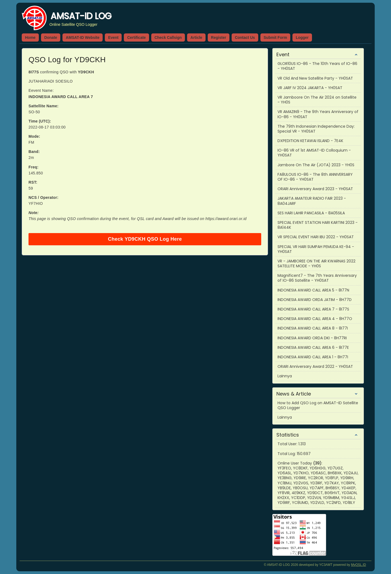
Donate (50, 37)
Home (30, 37)
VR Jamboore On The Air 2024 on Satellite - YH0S (317, 100)
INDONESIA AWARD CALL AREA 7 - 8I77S (313, 309)
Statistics (287, 434)
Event (113, 37)
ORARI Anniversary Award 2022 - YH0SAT (315, 366)
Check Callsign (168, 37)
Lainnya (285, 376)
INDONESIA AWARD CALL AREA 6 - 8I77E (313, 347)
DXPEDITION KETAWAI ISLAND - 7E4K (310, 140)
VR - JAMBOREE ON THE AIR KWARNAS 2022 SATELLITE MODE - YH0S (316, 263)
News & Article (293, 393)
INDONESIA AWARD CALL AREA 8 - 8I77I (313, 328)
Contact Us (245, 37)
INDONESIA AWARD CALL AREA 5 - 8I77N (313, 290)
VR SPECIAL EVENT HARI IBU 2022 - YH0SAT (316, 237)
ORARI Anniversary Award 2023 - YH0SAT (315, 189)
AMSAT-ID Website (82, 37)
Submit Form (275, 37)
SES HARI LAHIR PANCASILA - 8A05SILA (311, 213)
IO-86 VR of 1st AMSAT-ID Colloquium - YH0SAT (314, 153)
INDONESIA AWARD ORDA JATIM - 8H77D (315, 299)
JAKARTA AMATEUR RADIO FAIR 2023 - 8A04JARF (312, 201)
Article (196, 37)
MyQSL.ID (358, 565)
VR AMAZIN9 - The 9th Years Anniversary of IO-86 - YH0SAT (318, 114)
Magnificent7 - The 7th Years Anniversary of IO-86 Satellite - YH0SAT (317, 278)
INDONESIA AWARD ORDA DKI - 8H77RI (312, 338)
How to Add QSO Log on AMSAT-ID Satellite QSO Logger (318, 405)
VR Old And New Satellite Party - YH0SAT (315, 78)
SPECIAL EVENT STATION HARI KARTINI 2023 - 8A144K (318, 225)
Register (218, 37)
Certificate (136, 37)
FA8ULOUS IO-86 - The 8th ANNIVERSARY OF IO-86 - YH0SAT (315, 177)
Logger (302, 37)
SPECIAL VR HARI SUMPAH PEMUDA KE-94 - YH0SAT (316, 249)
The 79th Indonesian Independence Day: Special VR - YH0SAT (316, 129)
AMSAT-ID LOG (81, 16)
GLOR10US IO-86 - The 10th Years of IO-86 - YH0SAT (317, 66)
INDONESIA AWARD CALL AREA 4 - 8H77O (315, 318)
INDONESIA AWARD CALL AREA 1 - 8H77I (313, 357)
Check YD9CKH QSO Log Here (145, 239)
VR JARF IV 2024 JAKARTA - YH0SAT (310, 87)
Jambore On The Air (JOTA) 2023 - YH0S (316, 165)
